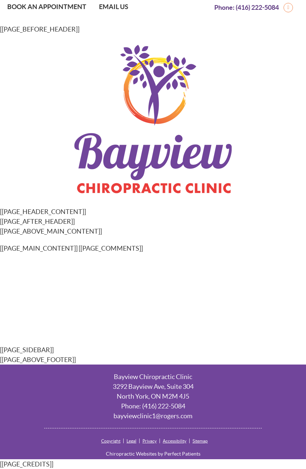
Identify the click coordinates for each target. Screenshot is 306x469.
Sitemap (200, 441)
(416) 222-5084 (257, 7)
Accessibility (174, 441)
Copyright (110, 441)
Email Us (113, 7)
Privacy (149, 441)
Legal (131, 441)
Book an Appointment (46, 7)
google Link (298, 7)
